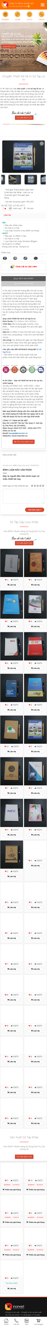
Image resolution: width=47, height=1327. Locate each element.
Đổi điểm (5, 19)
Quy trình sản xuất (23, 283)
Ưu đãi (17, 19)
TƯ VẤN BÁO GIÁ (24, 118)
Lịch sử (29, 19)
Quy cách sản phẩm (23, 278)
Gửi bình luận (34, 510)
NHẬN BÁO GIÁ (9, 46)
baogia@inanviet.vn (18, 433)
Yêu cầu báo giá (23, 442)
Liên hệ (41, 19)
